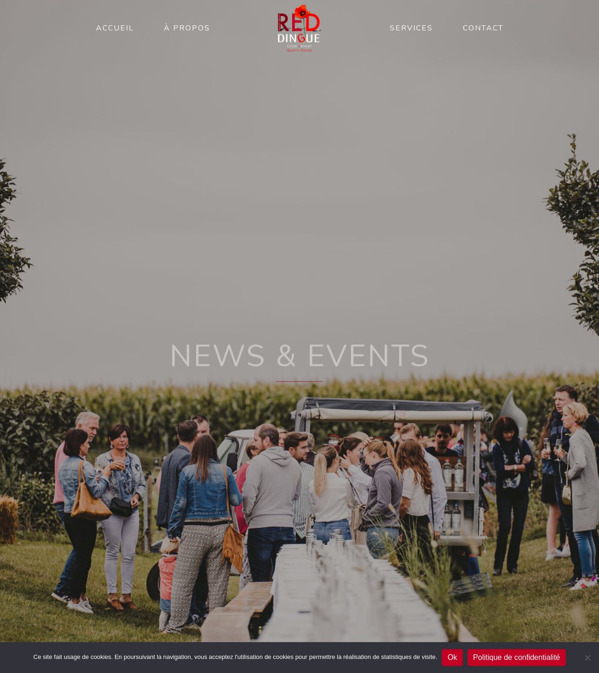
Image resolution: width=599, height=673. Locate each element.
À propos (187, 28)
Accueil (115, 28)
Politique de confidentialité (516, 657)
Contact (483, 28)
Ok (452, 657)
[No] (587, 657)
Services (411, 28)
